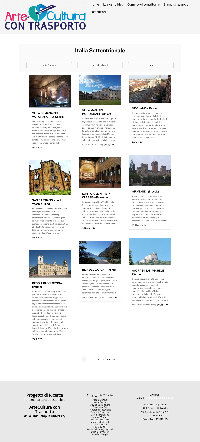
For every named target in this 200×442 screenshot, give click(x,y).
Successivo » (110, 359)
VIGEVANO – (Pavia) (144, 108)
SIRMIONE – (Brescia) (145, 191)
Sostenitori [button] (98, 12)
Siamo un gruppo (176, 4)
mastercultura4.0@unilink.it (159, 398)
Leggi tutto (37, 147)
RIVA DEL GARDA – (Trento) (99, 270)
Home (94, 4)
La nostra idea (113, 4)
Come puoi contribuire (143, 4)
